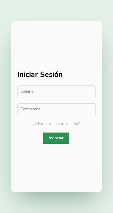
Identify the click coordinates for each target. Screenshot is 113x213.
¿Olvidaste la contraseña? (56, 124)
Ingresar (56, 138)
